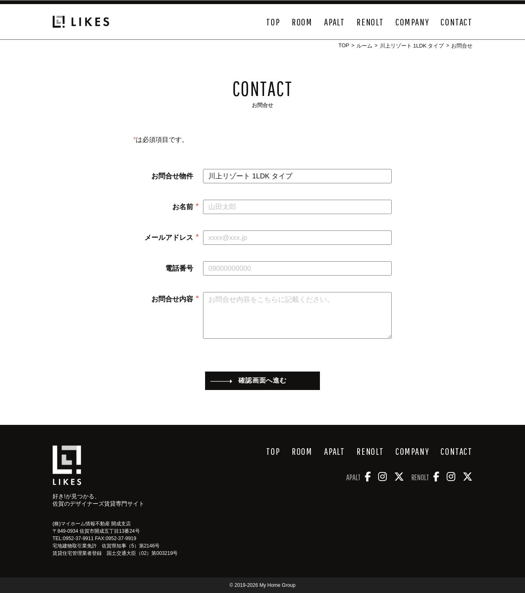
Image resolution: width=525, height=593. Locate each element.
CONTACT (456, 21)
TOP (273, 21)
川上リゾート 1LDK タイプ (412, 46)
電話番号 (179, 268)
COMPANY (412, 21)
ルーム (364, 46)
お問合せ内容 (172, 299)
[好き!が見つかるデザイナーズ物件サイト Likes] (66, 465)
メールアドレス (168, 238)
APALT (334, 21)
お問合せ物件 (172, 176)
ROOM (302, 21)
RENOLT (370, 21)
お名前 (182, 207)
